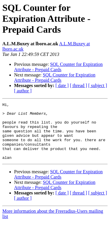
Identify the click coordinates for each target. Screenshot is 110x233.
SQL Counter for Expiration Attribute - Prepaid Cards (58, 67)
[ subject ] (97, 85)
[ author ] (23, 90)
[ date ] (62, 85)
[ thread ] (78, 85)
